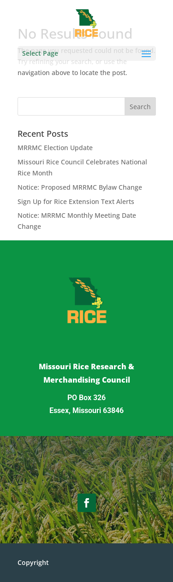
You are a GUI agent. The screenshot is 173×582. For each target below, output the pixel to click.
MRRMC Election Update (55, 147)
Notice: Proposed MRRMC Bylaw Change (80, 187)
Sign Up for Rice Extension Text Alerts (76, 201)
